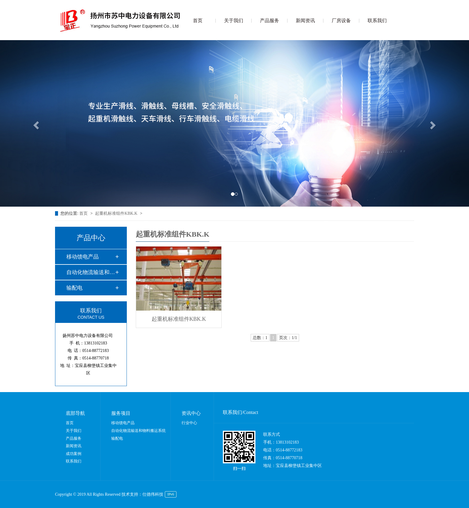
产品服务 (269, 20)
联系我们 (377, 20)
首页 (197, 20)
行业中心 (189, 423)
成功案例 (73, 453)
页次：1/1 (288, 337)
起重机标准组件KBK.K (116, 213)
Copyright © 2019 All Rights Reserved (88, 494)
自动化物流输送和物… (90, 272)
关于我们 (233, 20)
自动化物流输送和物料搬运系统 (138, 430)
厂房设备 (341, 20)
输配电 (74, 288)
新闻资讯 (305, 20)
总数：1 (260, 337)
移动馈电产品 (82, 257)
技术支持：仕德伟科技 (142, 494)
